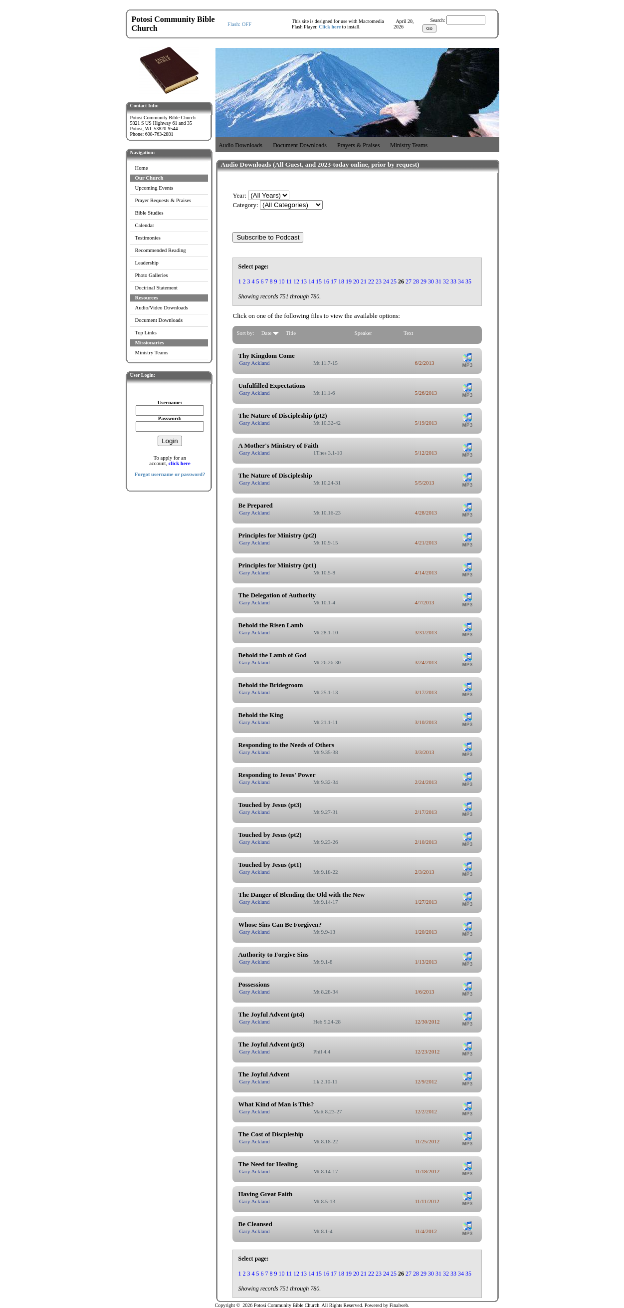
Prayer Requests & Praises (163, 200)
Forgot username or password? (170, 474)
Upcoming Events (154, 188)
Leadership (147, 262)
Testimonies (148, 238)
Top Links (146, 332)
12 (296, 281)
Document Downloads (159, 320)
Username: (170, 402)
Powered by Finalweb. (387, 1305)
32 (446, 281)
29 (423, 281)
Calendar (144, 225)
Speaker (363, 333)
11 (289, 281)
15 (319, 281)
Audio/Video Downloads (161, 307)
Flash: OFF (239, 24)
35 (468, 281)
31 (438, 281)
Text (408, 333)
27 (409, 281)
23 (379, 281)
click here (180, 463)
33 (453, 281)
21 (364, 281)
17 (334, 281)
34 (461, 281)
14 (311, 281)
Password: (170, 418)
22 (371, 281)
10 (281, 281)
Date (270, 333)
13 (304, 281)
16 (326, 281)
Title (291, 333)
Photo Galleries (151, 275)
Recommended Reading (160, 250)
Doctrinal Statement (156, 287)
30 (431, 281)
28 (416, 281)
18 (341, 281)
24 (386, 281)
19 (349, 281)
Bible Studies (149, 213)
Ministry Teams (152, 352)
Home (141, 168)
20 (356, 281)
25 (394, 281)
